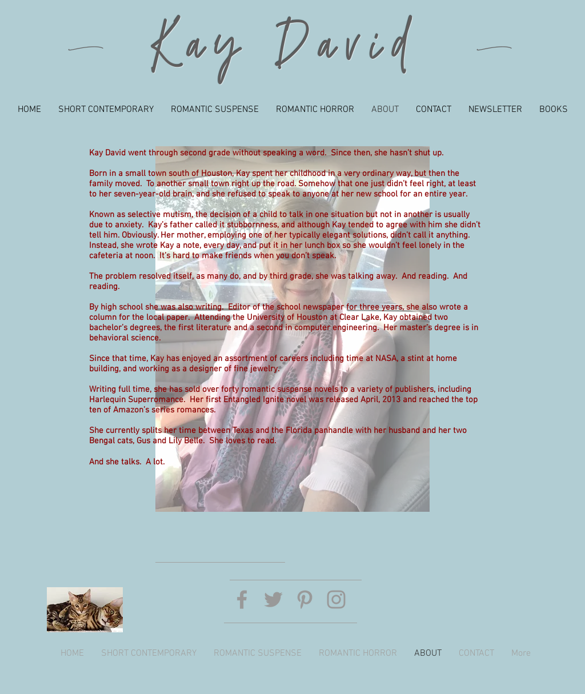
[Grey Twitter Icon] (273, 599)
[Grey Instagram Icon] (336, 599)
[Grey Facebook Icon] (242, 599)
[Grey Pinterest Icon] (304, 599)
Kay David (285, 49)
